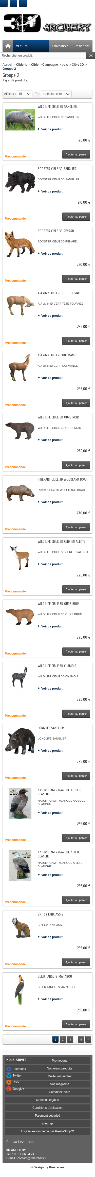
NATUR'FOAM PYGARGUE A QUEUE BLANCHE (60, 792)
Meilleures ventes (59, 1076)
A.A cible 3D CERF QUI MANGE (57, 355)
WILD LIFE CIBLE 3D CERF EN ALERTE (61, 541)
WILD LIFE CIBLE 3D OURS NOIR (58, 417)
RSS (16, 1082)
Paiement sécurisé (47, 1115)
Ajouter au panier (76, 154)
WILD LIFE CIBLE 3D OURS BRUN (59, 604)
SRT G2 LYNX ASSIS (50, 914)
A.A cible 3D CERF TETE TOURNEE (59, 293)
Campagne (50, 64)
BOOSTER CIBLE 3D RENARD (56, 231)
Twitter (17, 1075)
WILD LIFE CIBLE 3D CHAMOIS (57, 666)
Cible (35, 64)
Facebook (19, 1069)
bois (65, 64)
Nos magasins (59, 1084)
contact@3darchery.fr (31, 1158)
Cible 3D (78, 64)
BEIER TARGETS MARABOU (55, 976)
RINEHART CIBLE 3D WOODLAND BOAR (62, 479)
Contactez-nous (59, 1092)
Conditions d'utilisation (47, 1108)
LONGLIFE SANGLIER (51, 728)
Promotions (82, 46)
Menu (22, 46)
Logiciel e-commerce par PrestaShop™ (47, 1131)
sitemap (47, 1123)
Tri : (37, 94)
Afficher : (10, 94)
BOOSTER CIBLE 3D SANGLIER (57, 169)
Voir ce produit (52, 129)
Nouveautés (60, 46)
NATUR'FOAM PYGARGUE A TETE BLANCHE (59, 854)
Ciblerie (21, 64)
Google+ (18, 1089)
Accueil (7, 64)
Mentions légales (47, 1100)
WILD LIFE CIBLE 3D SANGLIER (57, 106)
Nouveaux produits (59, 1068)
